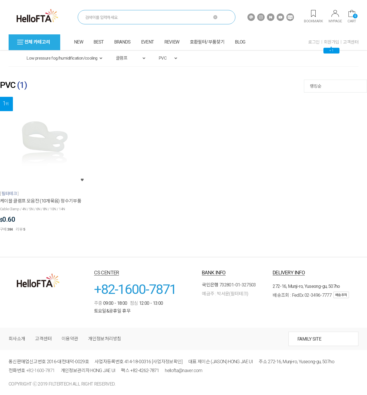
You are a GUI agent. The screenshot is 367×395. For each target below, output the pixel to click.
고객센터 (350, 42)
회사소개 (17, 338)
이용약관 (70, 338)
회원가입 (331, 42)
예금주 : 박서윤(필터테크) (225, 293)
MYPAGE (335, 16)
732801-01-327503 (237, 285)
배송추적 (341, 295)
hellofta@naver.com (183, 370)
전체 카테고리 (33, 42)
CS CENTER (106, 273)
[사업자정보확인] (167, 361)
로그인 (314, 42)
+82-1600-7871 (135, 289)
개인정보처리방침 (104, 338)
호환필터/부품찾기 (207, 42)
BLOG (240, 42)
